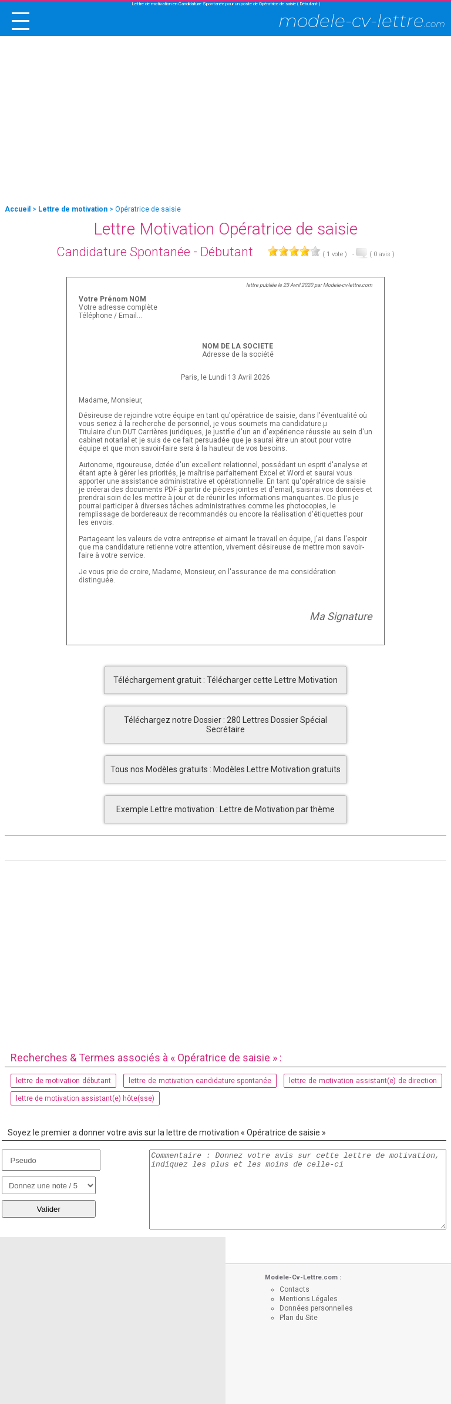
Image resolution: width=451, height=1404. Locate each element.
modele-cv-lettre (361, 21)
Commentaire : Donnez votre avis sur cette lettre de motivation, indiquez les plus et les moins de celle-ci (297, 1189)
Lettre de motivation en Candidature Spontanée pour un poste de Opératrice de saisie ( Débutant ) (226, 3)
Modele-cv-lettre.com (347, 285)
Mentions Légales (309, 1299)
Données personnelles (316, 1308)
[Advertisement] (225, 121)
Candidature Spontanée (123, 251)
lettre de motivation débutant (64, 1081)
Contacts (294, 1289)
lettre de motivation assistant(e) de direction (363, 1081)
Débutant (226, 251)
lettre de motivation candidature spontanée (200, 1081)
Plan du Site (299, 1317)
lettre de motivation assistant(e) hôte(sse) (85, 1098)
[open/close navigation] (20, 21)
